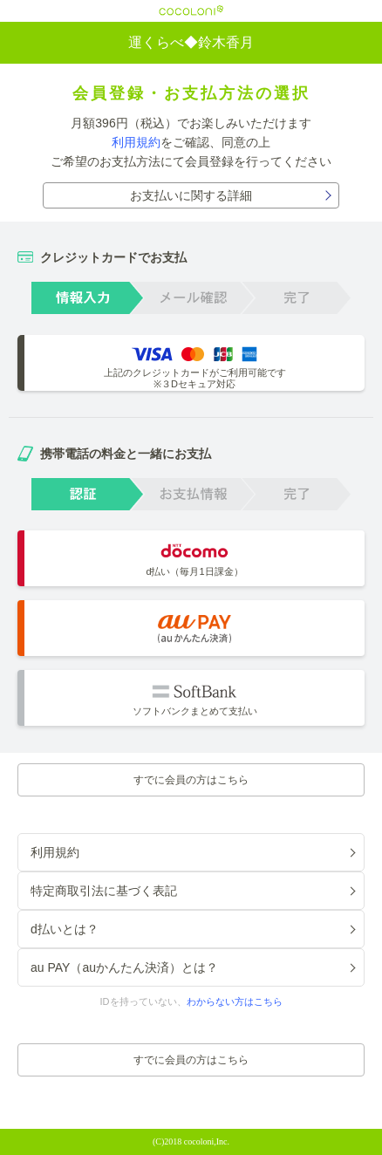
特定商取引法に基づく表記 (104, 891)
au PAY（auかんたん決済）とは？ (124, 967)
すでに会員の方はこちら (191, 780)
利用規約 (136, 142)
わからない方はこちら (235, 1001)
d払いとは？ (65, 929)
